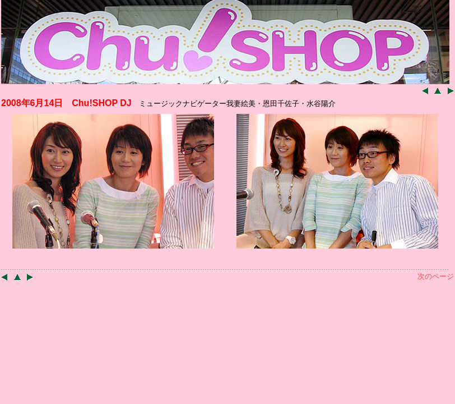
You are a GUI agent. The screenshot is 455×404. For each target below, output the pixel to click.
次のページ (435, 276)
